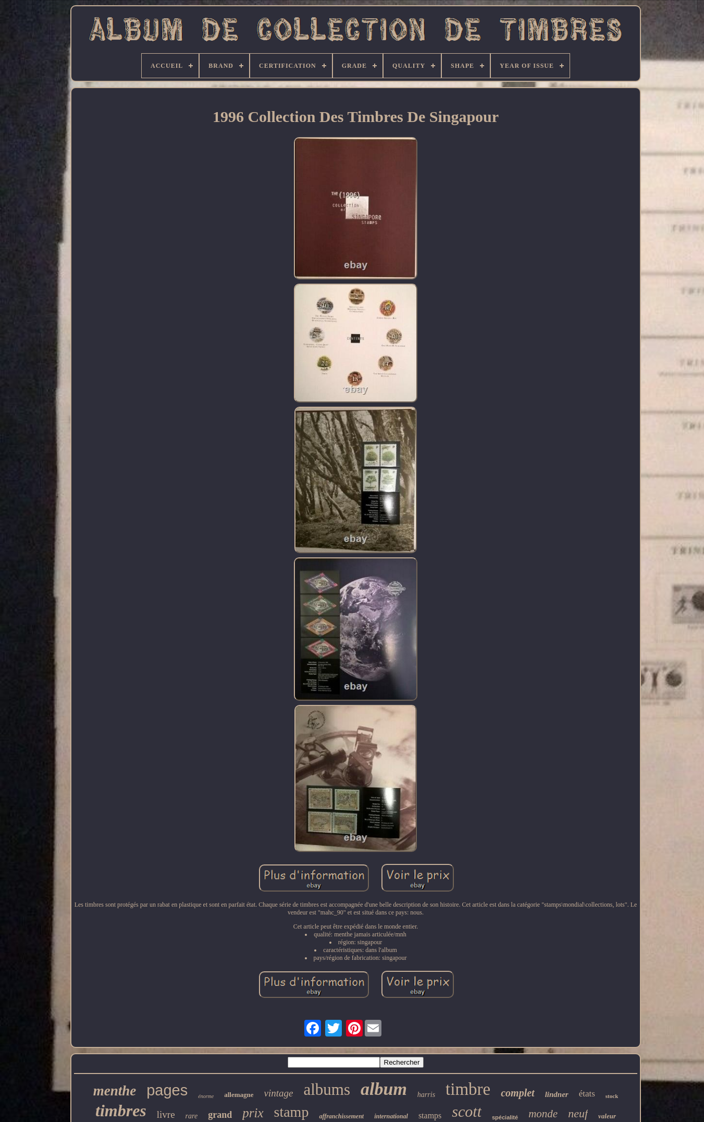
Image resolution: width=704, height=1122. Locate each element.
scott (466, 1111)
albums (326, 1089)
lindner (557, 1094)
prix (252, 1113)
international (391, 1116)
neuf (578, 1113)
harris (426, 1095)
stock (612, 1096)
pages (167, 1090)
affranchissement (341, 1116)
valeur (607, 1116)
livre (166, 1114)
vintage (278, 1093)
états (587, 1094)
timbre (468, 1089)
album (384, 1089)
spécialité (505, 1117)
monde (543, 1113)
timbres (120, 1110)
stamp (291, 1112)
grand (220, 1114)
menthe (115, 1091)
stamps (429, 1115)
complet (517, 1093)
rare (192, 1116)
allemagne (238, 1095)
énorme (206, 1096)
